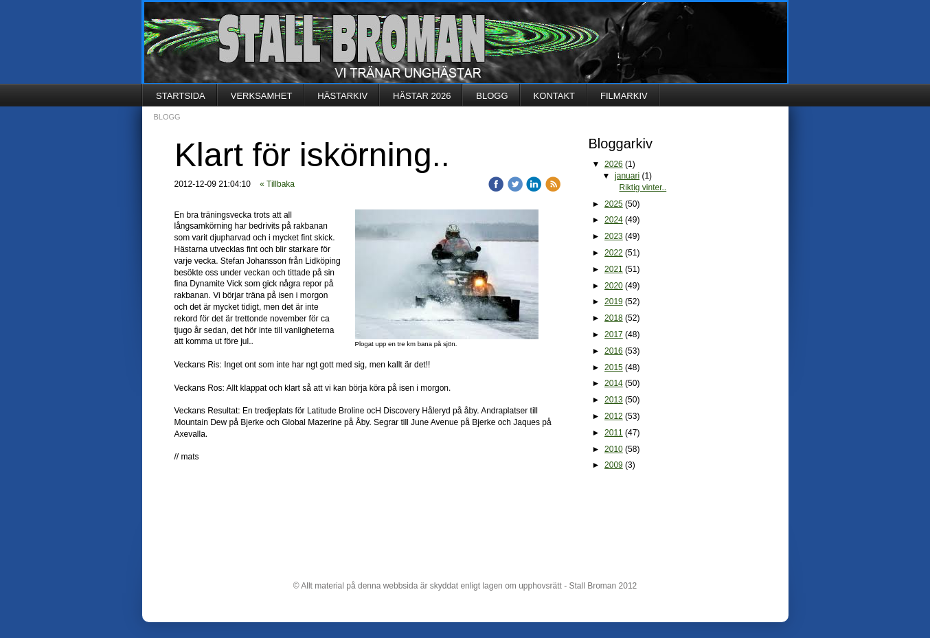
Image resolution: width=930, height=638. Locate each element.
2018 (613, 318)
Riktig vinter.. (643, 187)
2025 (613, 204)
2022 (613, 253)
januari (627, 176)
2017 (613, 334)
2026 (613, 164)
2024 (613, 220)
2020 (613, 285)
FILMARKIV (624, 96)
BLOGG (492, 96)
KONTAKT (554, 96)
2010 (613, 449)
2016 (613, 351)
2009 (613, 465)
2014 (613, 383)
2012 (613, 416)
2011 (613, 432)
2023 (613, 236)
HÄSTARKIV (342, 96)
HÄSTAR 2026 (422, 96)
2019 (613, 301)
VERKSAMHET (262, 96)
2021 (613, 269)
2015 (613, 367)
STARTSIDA (180, 96)
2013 (613, 400)
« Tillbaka (277, 184)
